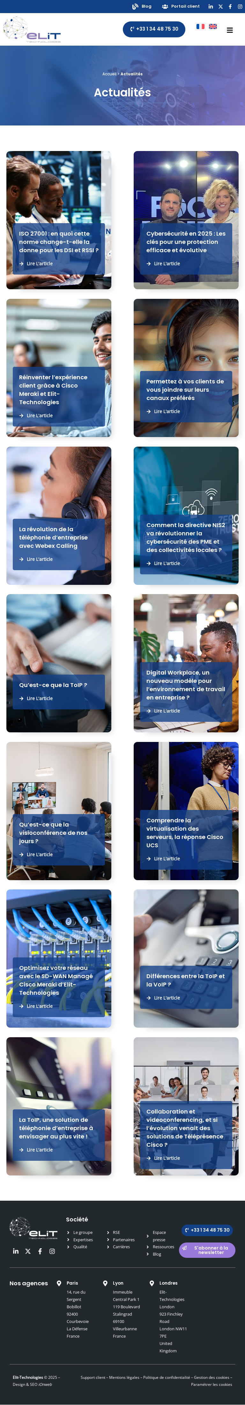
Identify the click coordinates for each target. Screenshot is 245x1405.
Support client (93, 1377)
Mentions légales (124, 1377)
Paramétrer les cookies (211, 1385)
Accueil (109, 74)
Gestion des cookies (211, 1377)
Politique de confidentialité (166, 1377)
